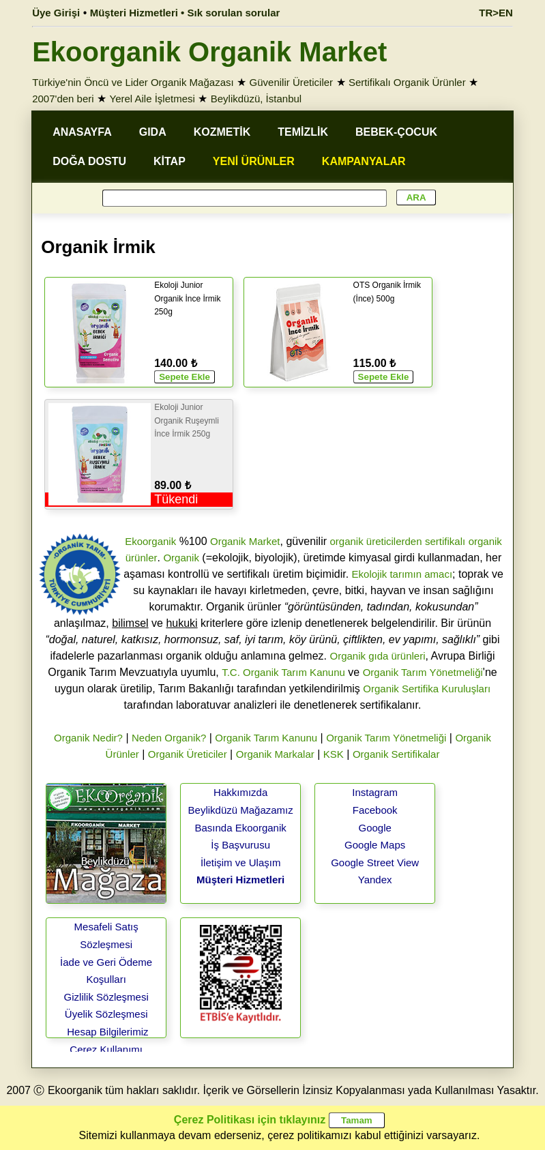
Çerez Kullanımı (106, 1049)
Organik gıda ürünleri (377, 656)
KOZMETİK (222, 132)
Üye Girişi (56, 12)
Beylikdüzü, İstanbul (256, 98)
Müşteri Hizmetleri (240, 879)
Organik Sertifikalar (396, 754)
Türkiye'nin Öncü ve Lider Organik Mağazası (133, 82)
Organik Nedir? (88, 737)
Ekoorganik (150, 541)
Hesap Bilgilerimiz (107, 1031)
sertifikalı (445, 541)
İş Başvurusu (240, 845)
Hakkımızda (240, 792)
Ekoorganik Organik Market (209, 52)
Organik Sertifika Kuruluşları (426, 688)
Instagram (375, 792)
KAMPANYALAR (364, 161)
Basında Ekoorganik (240, 828)
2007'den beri (62, 98)
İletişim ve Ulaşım (241, 862)
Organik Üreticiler (187, 754)
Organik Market (245, 541)
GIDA (152, 132)
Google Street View (375, 862)
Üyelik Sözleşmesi (106, 1014)
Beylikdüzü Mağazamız (240, 810)
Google (374, 828)
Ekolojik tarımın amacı (402, 574)
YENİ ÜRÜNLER (254, 161)
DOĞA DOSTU (89, 161)
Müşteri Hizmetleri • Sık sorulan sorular (185, 12)
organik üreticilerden (375, 541)
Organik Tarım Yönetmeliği (423, 672)
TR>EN (496, 12)
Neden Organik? (169, 737)
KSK (333, 754)
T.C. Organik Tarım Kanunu (283, 672)
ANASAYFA (82, 132)
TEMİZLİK (303, 132)
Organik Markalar (275, 754)
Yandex (375, 879)
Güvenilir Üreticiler (292, 82)
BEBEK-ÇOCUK (396, 132)
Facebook (375, 810)
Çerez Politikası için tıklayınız (249, 1119)
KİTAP (169, 161)
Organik (181, 557)
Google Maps (374, 845)
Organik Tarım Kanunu (266, 737)
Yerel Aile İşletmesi (152, 98)
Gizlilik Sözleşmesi (106, 997)
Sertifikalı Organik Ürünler (407, 82)
